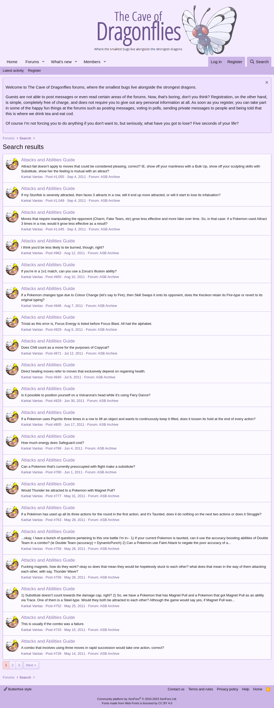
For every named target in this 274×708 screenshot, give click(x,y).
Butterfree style (18, 689)
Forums (32, 61)
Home (12, 61)
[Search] (259, 62)
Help (245, 689)
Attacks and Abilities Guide (48, 159)
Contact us (176, 689)
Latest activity (13, 70)
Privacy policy (227, 689)
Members (92, 61)
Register (34, 70)
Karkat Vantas (32, 177)
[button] (43, 62)
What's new (61, 61)
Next (29, 665)
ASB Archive (110, 177)
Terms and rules (200, 689)
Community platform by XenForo (137, 699)
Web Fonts (132, 703)
